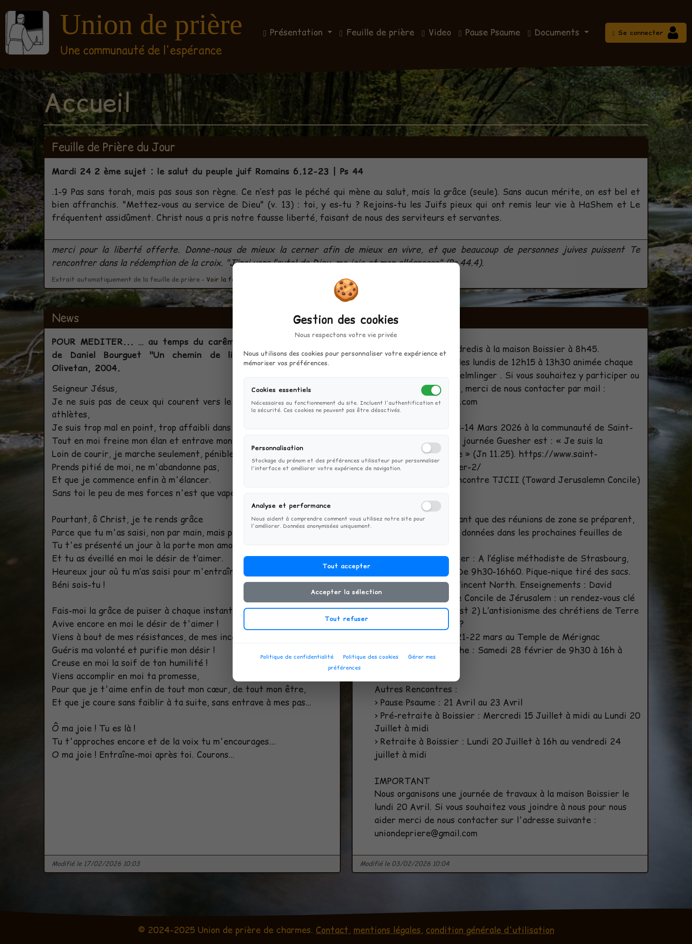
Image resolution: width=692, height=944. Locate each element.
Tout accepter (346, 571)
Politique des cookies (370, 662)
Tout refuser (346, 623)
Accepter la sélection (346, 596)
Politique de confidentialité (297, 662)
